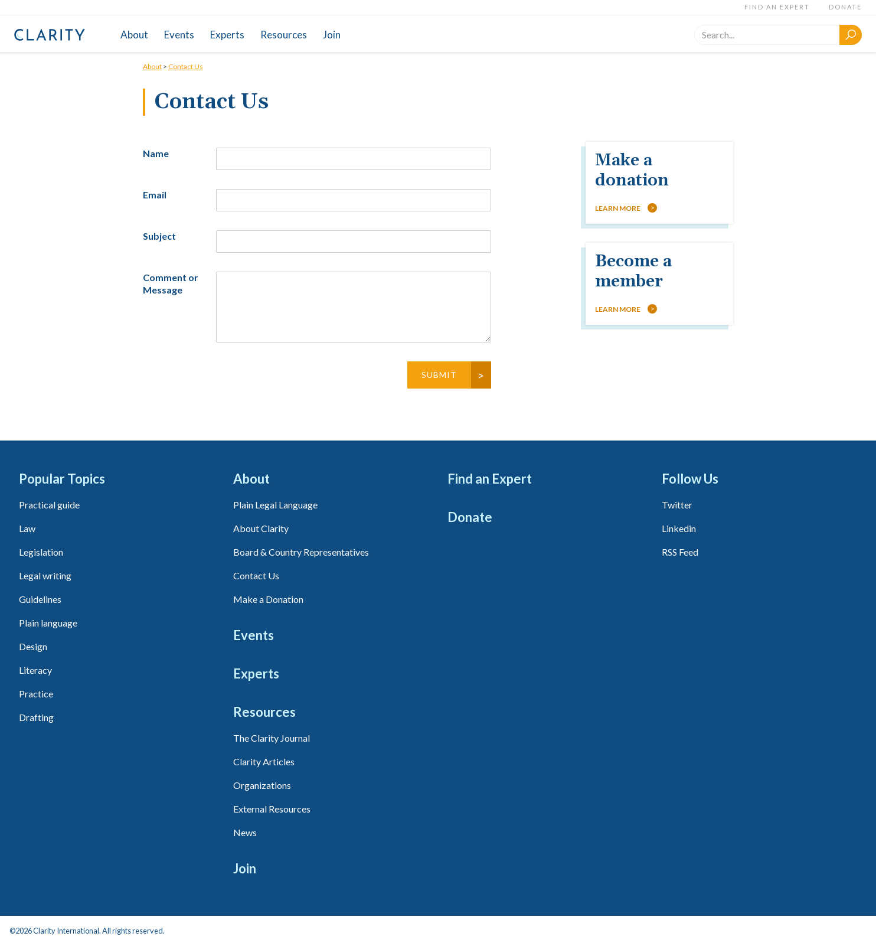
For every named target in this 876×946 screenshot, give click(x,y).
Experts (227, 34)
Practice (36, 693)
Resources (283, 34)
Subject (159, 236)
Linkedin (679, 528)
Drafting (36, 717)
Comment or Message (170, 283)
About (134, 34)
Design (33, 646)
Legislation (41, 551)
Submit (439, 375)
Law (27, 528)
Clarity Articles (264, 761)
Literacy (35, 670)
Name (156, 153)
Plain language (48, 622)
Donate (845, 7)
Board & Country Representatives (301, 551)
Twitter (677, 504)
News (245, 832)
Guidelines (40, 599)
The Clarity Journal (271, 737)
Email (154, 194)
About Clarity (261, 528)
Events (179, 34)
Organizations (262, 785)
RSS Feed (680, 551)
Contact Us (185, 66)
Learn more (617, 208)
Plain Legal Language (275, 504)
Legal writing (45, 575)
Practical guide (49, 504)
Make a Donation (268, 599)
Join (332, 34)
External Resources (271, 808)
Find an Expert (777, 7)
